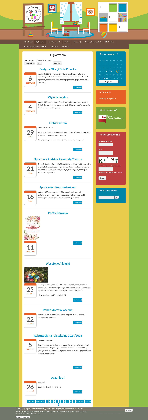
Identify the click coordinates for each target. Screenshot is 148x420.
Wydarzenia (54, 46)
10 (67, 401)
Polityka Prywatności (22, 418)
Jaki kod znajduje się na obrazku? (110, 166)
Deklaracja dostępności (107, 99)
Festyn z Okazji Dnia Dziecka (57, 69)
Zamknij (128, 411)
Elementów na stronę (44, 60)
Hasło (101, 150)
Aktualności (28, 42)
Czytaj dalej (78, 87)
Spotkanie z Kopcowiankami (58, 187)
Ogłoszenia (40, 42)
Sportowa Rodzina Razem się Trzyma (58, 159)
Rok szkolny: (29, 60)
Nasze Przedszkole (54, 42)
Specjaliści (65, 46)
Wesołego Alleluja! (58, 263)
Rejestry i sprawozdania (93, 42)
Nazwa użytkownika (106, 141)
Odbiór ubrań (58, 123)
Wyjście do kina (58, 97)
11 (71, 401)
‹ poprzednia (40, 401)
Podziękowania (58, 213)
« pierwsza (31, 401)
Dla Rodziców (109, 42)
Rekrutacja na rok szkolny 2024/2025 (58, 335)
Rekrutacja (77, 42)
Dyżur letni (58, 377)
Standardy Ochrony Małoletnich (35, 46)
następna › (79, 401)
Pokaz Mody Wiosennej (58, 310)
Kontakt (67, 42)
